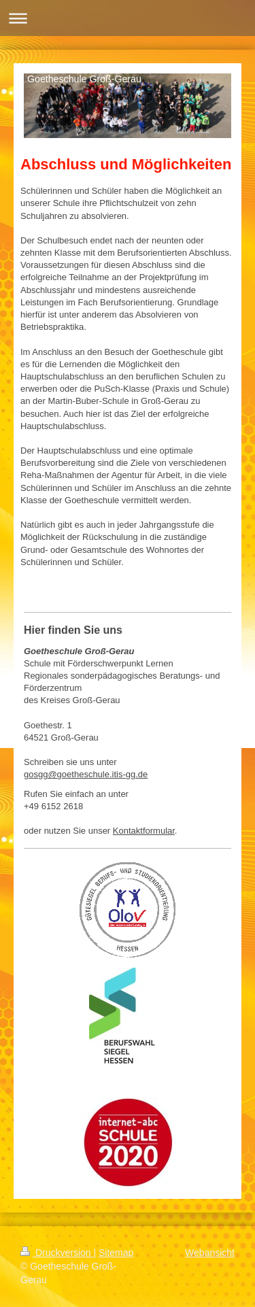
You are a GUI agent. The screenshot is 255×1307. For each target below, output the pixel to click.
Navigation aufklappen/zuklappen (127, 18)
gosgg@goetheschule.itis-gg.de (86, 774)
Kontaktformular (144, 831)
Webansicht (210, 1252)
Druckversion (56, 1252)
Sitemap (116, 1252)
